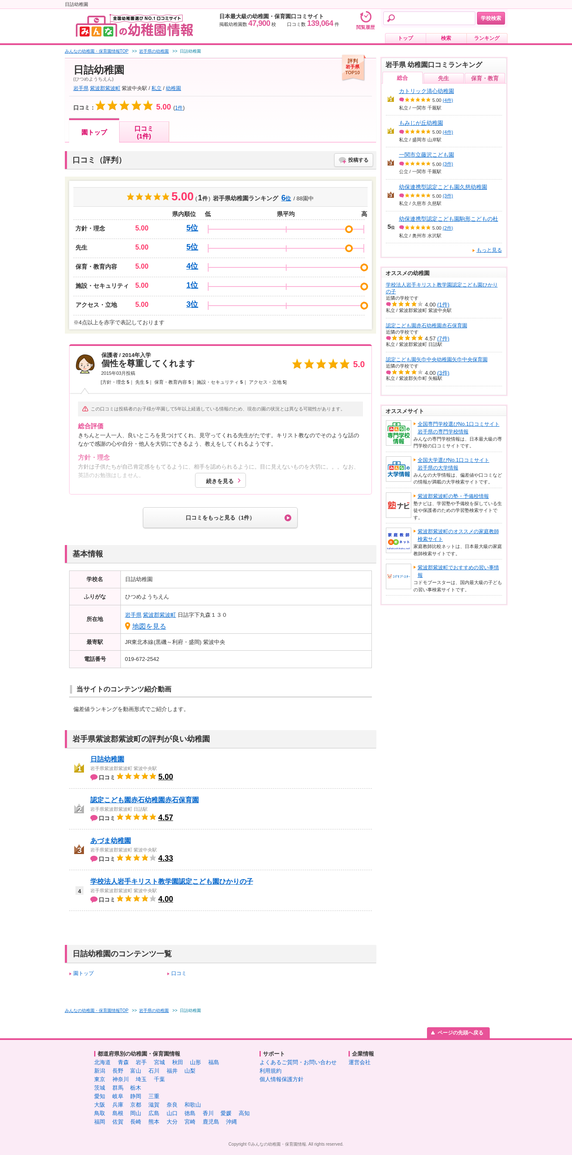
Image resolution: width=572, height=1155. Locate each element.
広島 (153, 1113)
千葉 (159, 1079)
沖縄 (231, 1121)
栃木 (135, 1088)
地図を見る (149, 626)
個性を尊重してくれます (148, 363)
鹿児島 (211, 1121)
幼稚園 (173, 88)
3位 (192, 304)
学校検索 (491, 18)
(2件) (448, 227)
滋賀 (153, 1105)
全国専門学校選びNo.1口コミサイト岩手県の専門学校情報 (458, 428)
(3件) (448, 163)
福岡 (99, 1121)
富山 (135, 1071)
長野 (117, 1071)
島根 (117, 1113)
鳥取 (99, 1113)
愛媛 (226, 1113)
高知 (244, 1113)
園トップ (94, 132)
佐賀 (117, 1121)
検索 (446, 38)
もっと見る (489, 250)
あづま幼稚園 (110, 840)
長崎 (135, 1121)
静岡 (135, 1096)
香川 (208, 1113)
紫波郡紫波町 (105, 88)
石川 (153, 1071)
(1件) (443, 304)
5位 (192, 228)
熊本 (153, 1121)
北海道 (102, 1062)
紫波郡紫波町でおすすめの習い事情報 (458, 571)
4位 (192, 266)
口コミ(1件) (143, 132)
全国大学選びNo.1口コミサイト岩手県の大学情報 (453, 464)
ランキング (486, 38)
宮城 (159, 1062)
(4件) (448, 100)
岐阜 (117, 1096)
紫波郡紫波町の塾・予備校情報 (453, 496)
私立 (156, 88)
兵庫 (117, 1105)
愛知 (99, 1096)
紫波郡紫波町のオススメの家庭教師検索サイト (458, 535)
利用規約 (270, 1071)
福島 (213, 1062)
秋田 (177, 1062)
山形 (195, 1062)
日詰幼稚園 (107, 759)
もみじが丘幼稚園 (421, 123)
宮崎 (189, 1121)
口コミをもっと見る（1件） (220, 517)
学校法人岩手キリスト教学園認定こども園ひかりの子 (171, 881)
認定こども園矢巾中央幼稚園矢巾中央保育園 (437, 360)
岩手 (141, 1062)
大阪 (99, 1105)
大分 (172, 1121)
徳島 (189, 1113)
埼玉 (141, 1079)
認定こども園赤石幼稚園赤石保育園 (144, 800)
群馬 (117, 1088)
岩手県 (81, 88)
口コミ (179, 973)
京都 (135, 1105)
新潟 (99, 1071)
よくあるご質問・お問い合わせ (298, 1062)
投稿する (358, 160)
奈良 (172, 1105)
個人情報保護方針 (281, 1079)
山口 (172, 1113)
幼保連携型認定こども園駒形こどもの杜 (448, 219)
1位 (192, 285)
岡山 (135, 1113)
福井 (172, 1071)
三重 (153, 1096)
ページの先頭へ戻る (460, 1033)
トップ (405, 38)
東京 (99, 1079)
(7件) (443, 338)
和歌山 (192, 1105)
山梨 (189, 1071)
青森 (123, 1062)
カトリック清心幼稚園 (426, 91)
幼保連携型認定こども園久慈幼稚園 (443, 187)
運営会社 (360, 1062)
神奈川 (120, 1079)
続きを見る (220, 481)
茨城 (99, 1088)
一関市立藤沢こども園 (426, 155)
